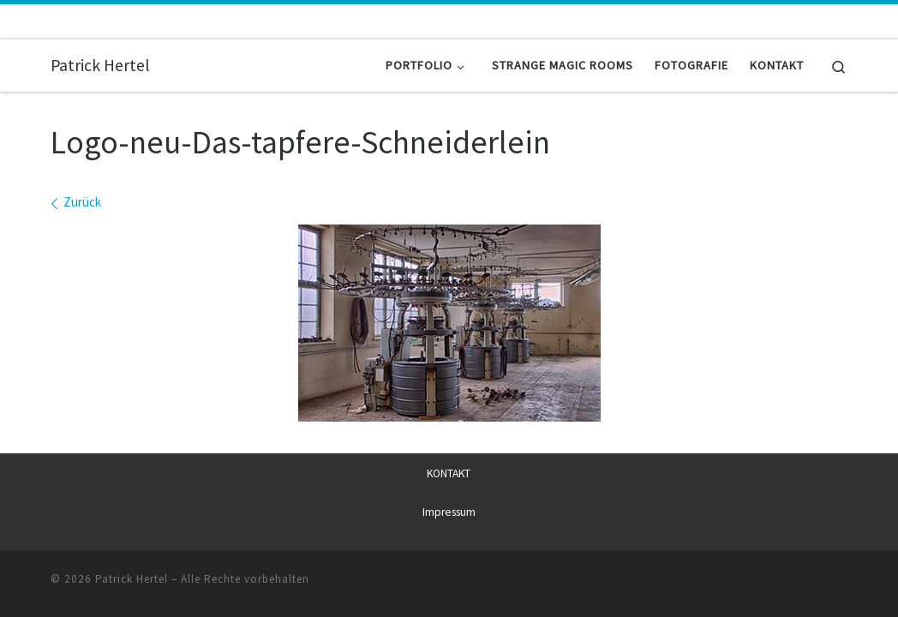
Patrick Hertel (131, 578)
